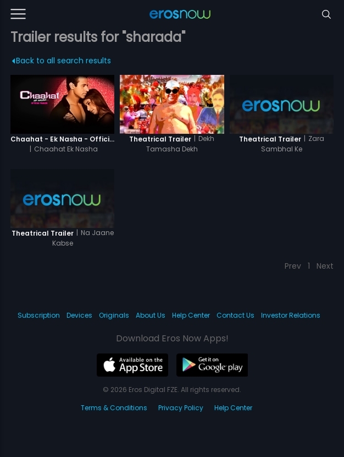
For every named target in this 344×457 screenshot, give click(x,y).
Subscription (39, 315)
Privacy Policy (180, 407)
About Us (150, 315)
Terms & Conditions (114, 407)
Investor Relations (290, 315)
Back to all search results (61, 60)
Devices (79, 315)
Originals (114, 315)
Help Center (191, 315)
